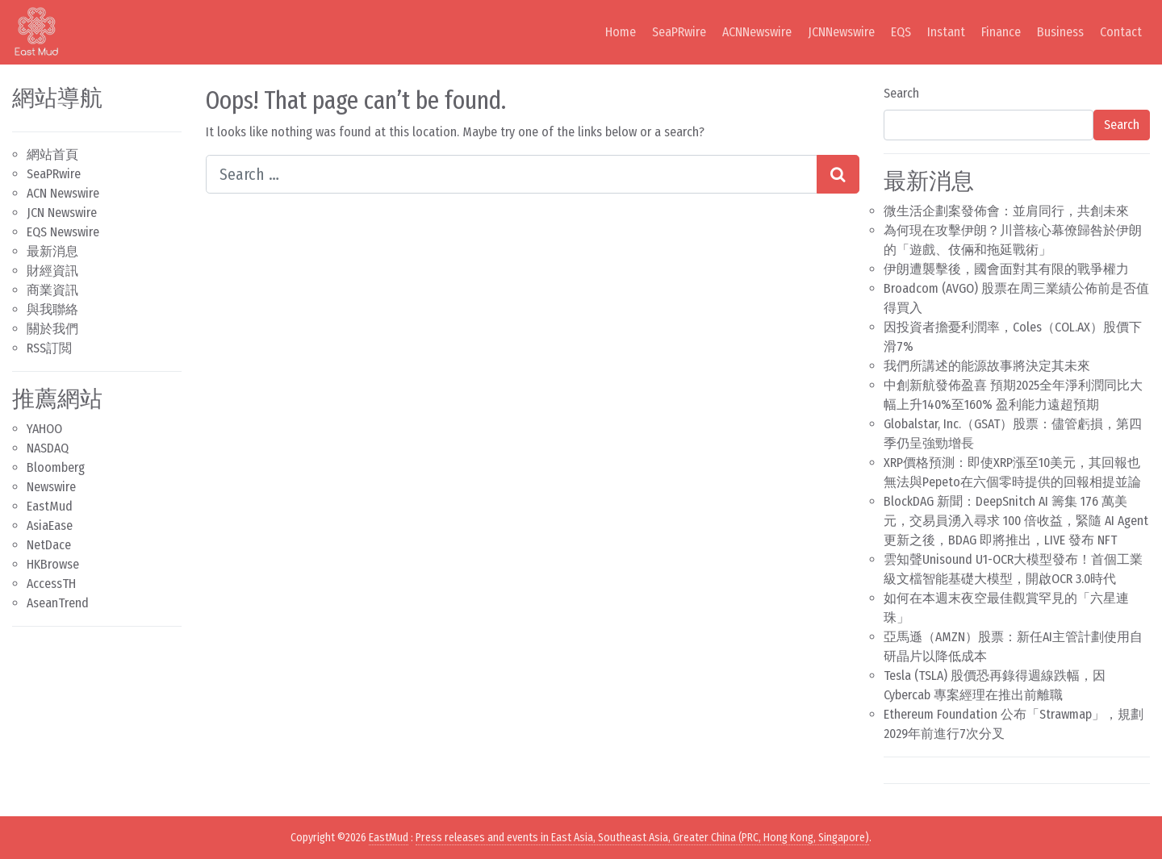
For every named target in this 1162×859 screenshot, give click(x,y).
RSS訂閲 (49, 348)
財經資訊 (52, 270)
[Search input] (511, 174)
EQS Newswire (63, 232)
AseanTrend (58, 603)
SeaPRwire (679, 32)
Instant (946, 32)
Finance (1001, 32)
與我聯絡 (52, 309)
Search (901, 93)
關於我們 (52, 328)
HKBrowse (53, 564)
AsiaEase (50, 525)
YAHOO (44, 428)
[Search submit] (838, 174)
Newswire (51, 486)
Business (1060, 32)
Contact (1121, 32)
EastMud (50, 506)
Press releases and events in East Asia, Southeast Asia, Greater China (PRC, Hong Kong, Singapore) (642, 837)
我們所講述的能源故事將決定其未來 (987, 365)
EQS (901, 32)
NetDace (49, 545)
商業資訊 (52, 290)
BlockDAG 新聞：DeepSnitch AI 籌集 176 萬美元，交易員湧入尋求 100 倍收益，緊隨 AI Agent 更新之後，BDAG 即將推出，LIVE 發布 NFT (1016, 521)
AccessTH (51, 583)
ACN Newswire (63, 193)
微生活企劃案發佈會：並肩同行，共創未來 (1006, 211)
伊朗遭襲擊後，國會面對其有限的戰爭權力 (1006, 269)
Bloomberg (56, 467)
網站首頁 (52, 154)
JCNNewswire (841, 32)
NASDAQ (48, 448)
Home (620, 32)
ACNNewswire (757, 32)
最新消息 (52, 251)
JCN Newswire (62, 212)
